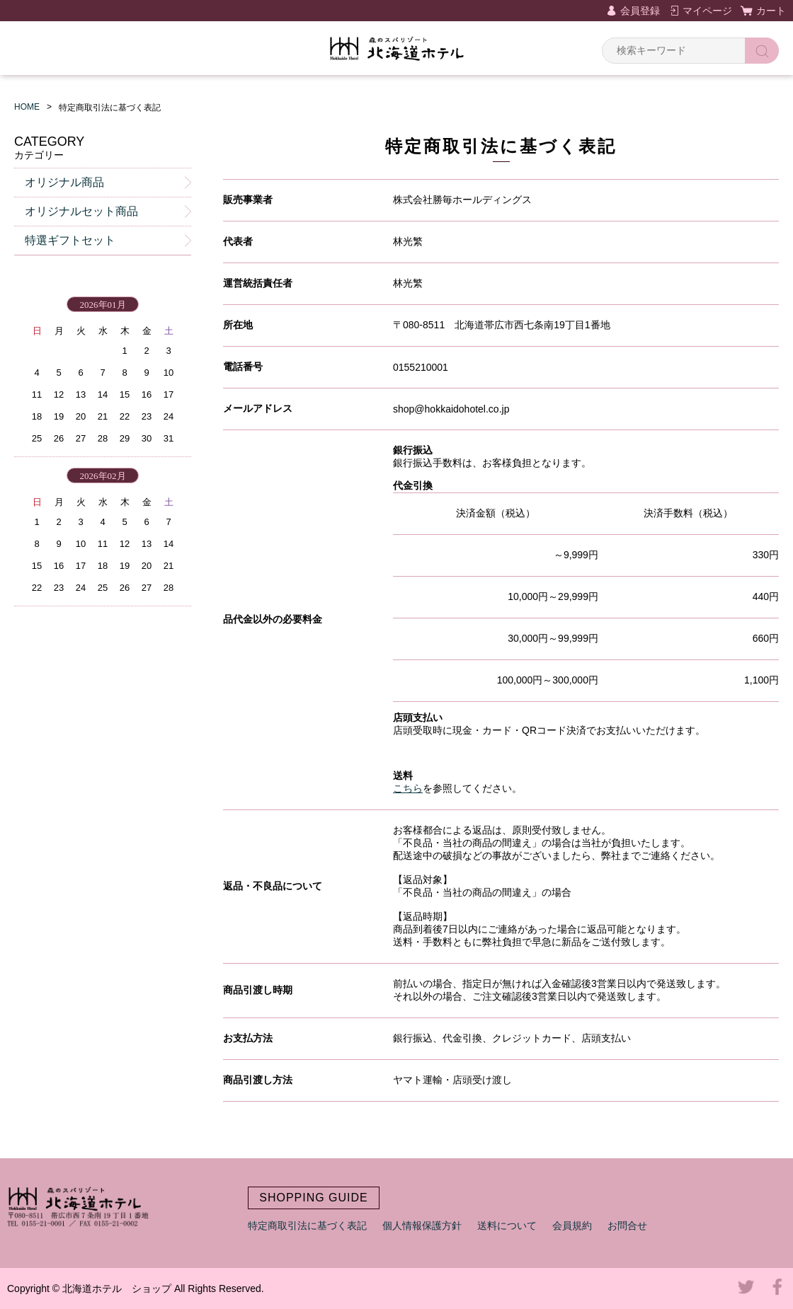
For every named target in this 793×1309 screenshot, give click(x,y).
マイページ (707, 10)
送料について (507, 1225)
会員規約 (572, 1225)
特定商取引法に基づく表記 (307, 1225)
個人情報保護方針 (422, 1225)
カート (771, 10)
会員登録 (640, 10)
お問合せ (627, 1225)
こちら (408, 788)
